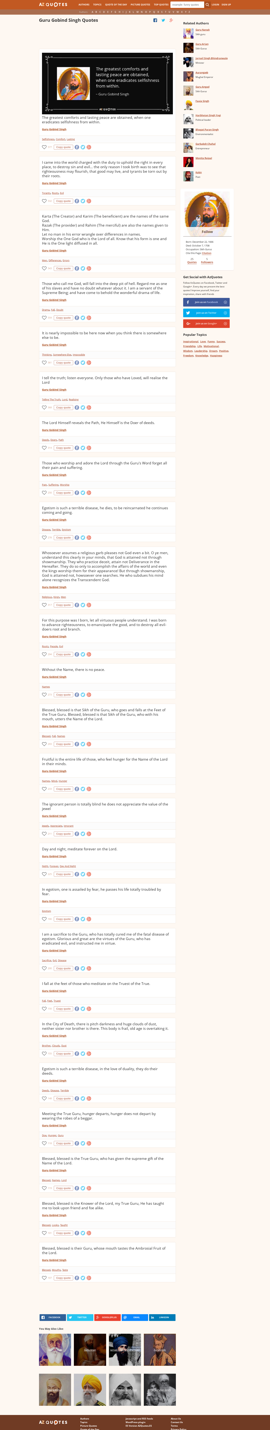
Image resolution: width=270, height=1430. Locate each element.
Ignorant (69, 825)
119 (50, 1188)
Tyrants (46, 193)
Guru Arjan (202, 44)
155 (50, 1053)
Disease (46, 529)
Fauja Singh (202, 101)
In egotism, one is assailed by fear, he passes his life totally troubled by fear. (101, 891)
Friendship (189, 346)
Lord (64, 399)
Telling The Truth (51, 399)
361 (50, 362)
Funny (211, 341)
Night (45, 866)
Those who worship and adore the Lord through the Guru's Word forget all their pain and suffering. (104, 465)
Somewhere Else (62, 354)
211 (50, 833)
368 (50, 407)
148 (50, 1098)
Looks (55, 1225)
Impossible (79, 354)
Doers (53, 440)
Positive (223, 351)
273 (50, 694)
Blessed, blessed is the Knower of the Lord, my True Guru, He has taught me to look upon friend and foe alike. (103, 1205)
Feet (49, 1000)
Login (215, 4)
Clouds (56, 1045)
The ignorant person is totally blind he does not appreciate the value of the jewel (105, 806)
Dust (64, 1045)
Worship (64, 484)
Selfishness (48, 139)
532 (50, 201)
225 (50, 874)
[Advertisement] (107, 36)
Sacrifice (46, 960)
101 (50, 1233)
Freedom (188, 355)
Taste (65, 1270)
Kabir (199, 172)
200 (50, 968)
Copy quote (63, 147)
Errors (66, 260)
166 (50, 919)
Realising (74, 399)
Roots (55, 193)
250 (50, 492)
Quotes (192, 262)
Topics (97, 4)
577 (50, 147)
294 (50, 654)
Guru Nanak (203, 29)
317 (50, 605)
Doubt (59, 309)
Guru (61, 1135)
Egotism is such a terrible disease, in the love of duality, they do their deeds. (100, 1071)
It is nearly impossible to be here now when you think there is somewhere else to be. (104, 335)
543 (50, 268)
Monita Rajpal (204, 158)
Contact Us (177, 1422)
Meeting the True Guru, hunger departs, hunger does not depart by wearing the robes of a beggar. (99, 1115)
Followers (207, 262)
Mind (54, 781)
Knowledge (201, 355)
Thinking (47, 354)
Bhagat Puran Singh (207, 129)
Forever (54, 866)
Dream (213, 351)
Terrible (56, 529)
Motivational (211, 346)
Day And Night (68, 866)
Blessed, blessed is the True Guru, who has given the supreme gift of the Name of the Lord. (103, 1160)
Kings (56, 597)
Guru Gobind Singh (54, 129)
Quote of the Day (116, 4)
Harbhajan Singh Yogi (208, 115)
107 (50, 1277)
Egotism (66, 529)
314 (50, 447)
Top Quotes (161, 4)
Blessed (46, 736)
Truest (57, 1000)
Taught (64, 1225)
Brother (46, 1045)
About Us (176, 1418)
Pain (44, 484)
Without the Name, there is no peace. (73, 669)
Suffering (53, 484)
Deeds (45, 440)
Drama (46, 309)
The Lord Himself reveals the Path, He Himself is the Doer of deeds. (98, 422)
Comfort (60, 139)
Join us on (206, 302)
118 (50, 1143)
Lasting (71, 139)
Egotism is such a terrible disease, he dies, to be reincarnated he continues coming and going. (105, 510)
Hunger (63, 781)
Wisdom (188, 351)
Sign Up (226, 4)
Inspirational (190, 341)
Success (221, 341)
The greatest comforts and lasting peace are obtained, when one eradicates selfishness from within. (96, 119)
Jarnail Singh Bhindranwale (212, 58)
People (54, 646)
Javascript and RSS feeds (139, 1418)
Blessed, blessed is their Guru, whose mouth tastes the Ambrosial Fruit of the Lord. (103, 1250)
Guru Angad (202, 86)
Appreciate (56, 825)
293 (50, 744)
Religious (47, 597)
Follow (207, 231)
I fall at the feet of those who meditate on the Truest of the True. (96, 983)
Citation (206, 253)
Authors (84, 4)
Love (203, 341)
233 (50, 788)
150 (50, 1008)
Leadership (200, 351)
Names (46, 686)
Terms (174, 1425)
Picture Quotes (140, 4)
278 (50, 537)
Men (44, 260)
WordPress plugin (136, 1422)
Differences (55, 260)
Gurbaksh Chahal (206, 143)
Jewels (45, 825)
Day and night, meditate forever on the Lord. (79, 849)
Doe (44, 1135)
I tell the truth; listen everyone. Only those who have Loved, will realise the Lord (105, 380)
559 (50, 317)
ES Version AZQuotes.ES (139, 1425)
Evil (62, 193)
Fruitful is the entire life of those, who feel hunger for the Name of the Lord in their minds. (105, 761)
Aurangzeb (202, 72)
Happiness (216, 355)
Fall (53, 309)
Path (61, 440)
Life (199, 346)
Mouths (56, 1270)
